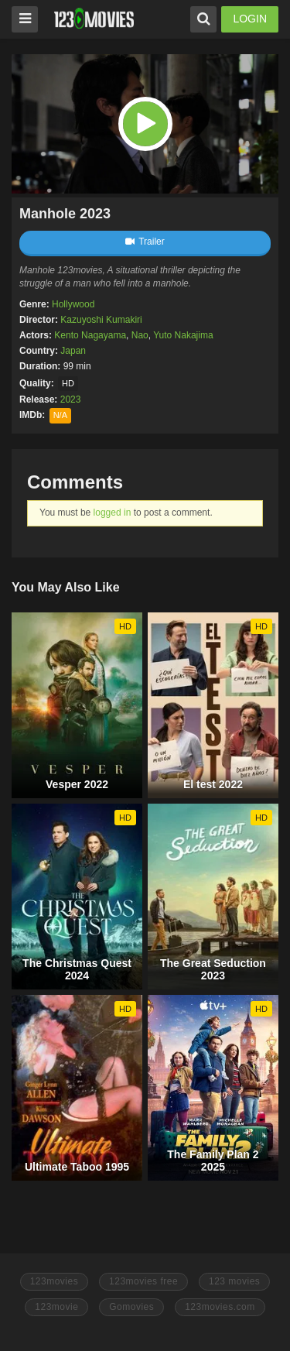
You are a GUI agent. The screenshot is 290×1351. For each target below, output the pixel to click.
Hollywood (73, 304)
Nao (139, 335)
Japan (73, 350)
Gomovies (131, 1306)
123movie (56, 1306)
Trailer (145, 241)
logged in (112, 512)
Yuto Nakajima (183, 335)
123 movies (234, 1281)
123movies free (143, 1281)
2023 (70, 399)
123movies (54, 1281)
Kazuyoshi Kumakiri (101, 319)
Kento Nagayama (90, 335)
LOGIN (250, 18)
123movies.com (220, 1306)
